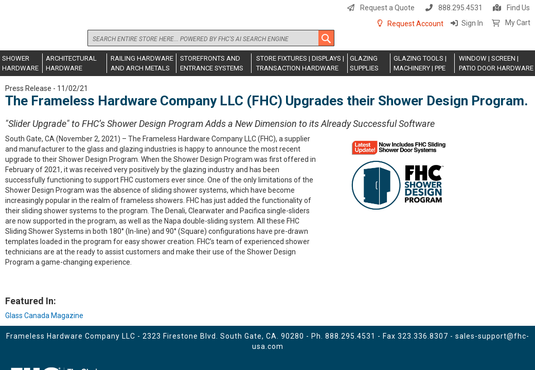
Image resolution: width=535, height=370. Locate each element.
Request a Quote (387, 8)
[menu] (267, 63)
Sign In (472, 23)
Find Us (518, 8)
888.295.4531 (460, 8)
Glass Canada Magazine (44, 315)
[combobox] (210, 38)
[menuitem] (21, 63)
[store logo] (43, 29)
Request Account (415, 24)
